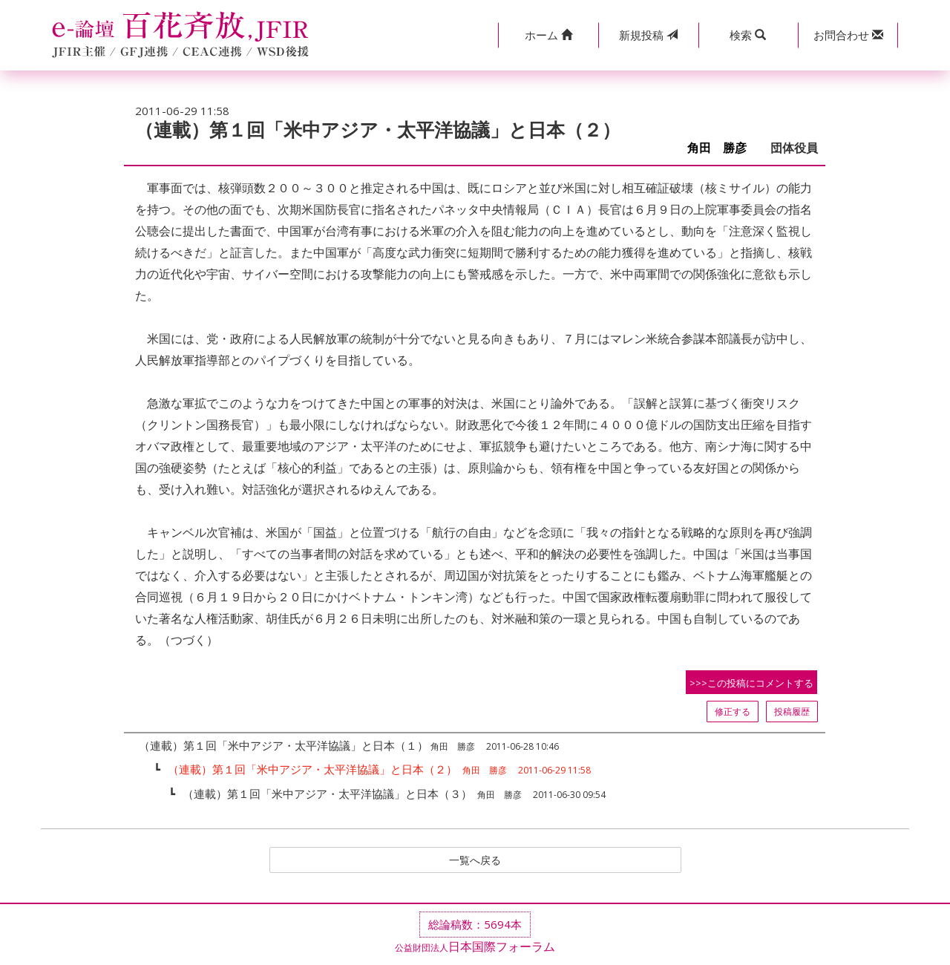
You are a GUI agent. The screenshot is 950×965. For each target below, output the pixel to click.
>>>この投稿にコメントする (751, 683)
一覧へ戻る (475, 861)
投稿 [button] (648, 34)
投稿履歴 (792, 711)
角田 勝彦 (723, 148)
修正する (732, 711)
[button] (548, 35)
